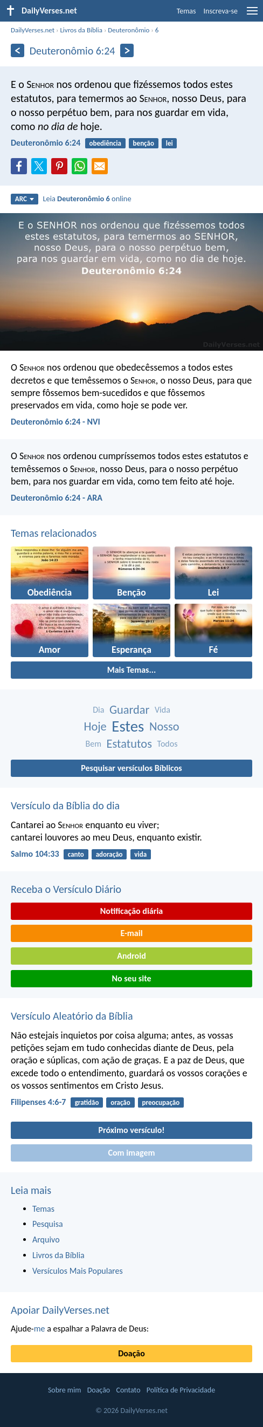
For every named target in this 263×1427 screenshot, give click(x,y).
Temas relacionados (53, 533)
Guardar (129, 709)
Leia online (87, 198)
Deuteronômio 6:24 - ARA (56, 498)
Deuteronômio (128, 30)
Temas (186, 11)
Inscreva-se (221, 11)
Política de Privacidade (181, 1390)
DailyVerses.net (32, 30)
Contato (128, 1390)
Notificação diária (131, 911)
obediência (105, 143)
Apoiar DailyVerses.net (60, 1309)
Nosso (164, 726)
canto (76, 854)
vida (140, 854)
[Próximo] (127, 50)
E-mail (131, 933)
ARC (24, 199)
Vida (162, 710)
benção (143, 143)
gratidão (87, 1102)
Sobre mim (64, 1390)
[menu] (252, 15)
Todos (167, 744)
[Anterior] (17, 50)
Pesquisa (47, 1224)
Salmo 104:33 (35, 854)
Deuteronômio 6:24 (45, 143)
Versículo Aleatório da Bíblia (72, 1015)
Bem (93, 744)
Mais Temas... (131, 670)
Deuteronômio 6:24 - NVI (55, 422)
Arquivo (46, 1239)
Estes (128, 726)
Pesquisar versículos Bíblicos (131, 768)
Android (131, 956)
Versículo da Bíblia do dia (65, 805)
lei (169, 143)
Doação (131, 1353)
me (39, 1328)
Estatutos (129, 743)
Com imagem (131, 1153)
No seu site (131, 978)
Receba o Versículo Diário (66, 889)
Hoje (95, 726)
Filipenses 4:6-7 (38, 1102)
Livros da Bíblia (81, 30)
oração (120, 1102)
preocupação (161, 1102)
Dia (98, 710)
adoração (109, 854)
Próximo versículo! (131, 1130)
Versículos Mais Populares (77, 1271)
